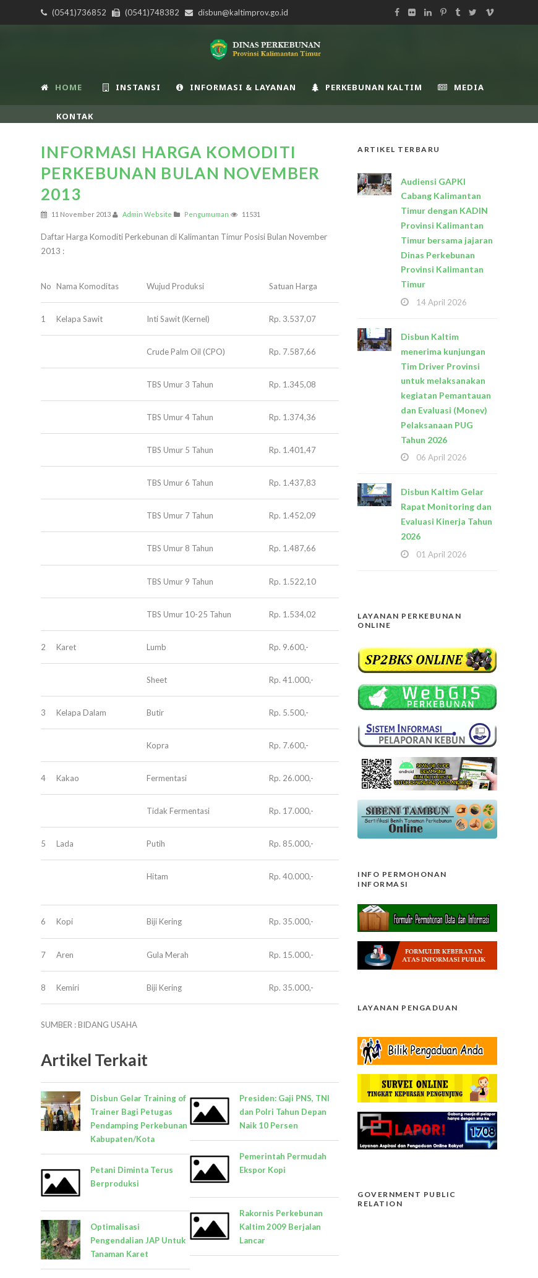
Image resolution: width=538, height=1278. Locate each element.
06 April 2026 (441, 457)
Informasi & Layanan (236, 87)
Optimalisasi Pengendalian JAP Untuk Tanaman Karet (138, 1240)
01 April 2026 (441, 554)
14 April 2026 (441, 302)
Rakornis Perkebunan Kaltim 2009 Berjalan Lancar (281, 1226)
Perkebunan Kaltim (367, 87)
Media (461, 87)
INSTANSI (132, 87)
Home (61, 87)
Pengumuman (206, 214)
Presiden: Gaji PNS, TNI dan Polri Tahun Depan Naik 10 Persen (284, 1111)
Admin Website (147, 214)
